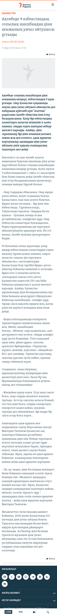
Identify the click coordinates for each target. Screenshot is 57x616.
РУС (21, 612)
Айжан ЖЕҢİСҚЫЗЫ (13, 42)
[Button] (50, 54)
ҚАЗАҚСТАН (9, 13)
